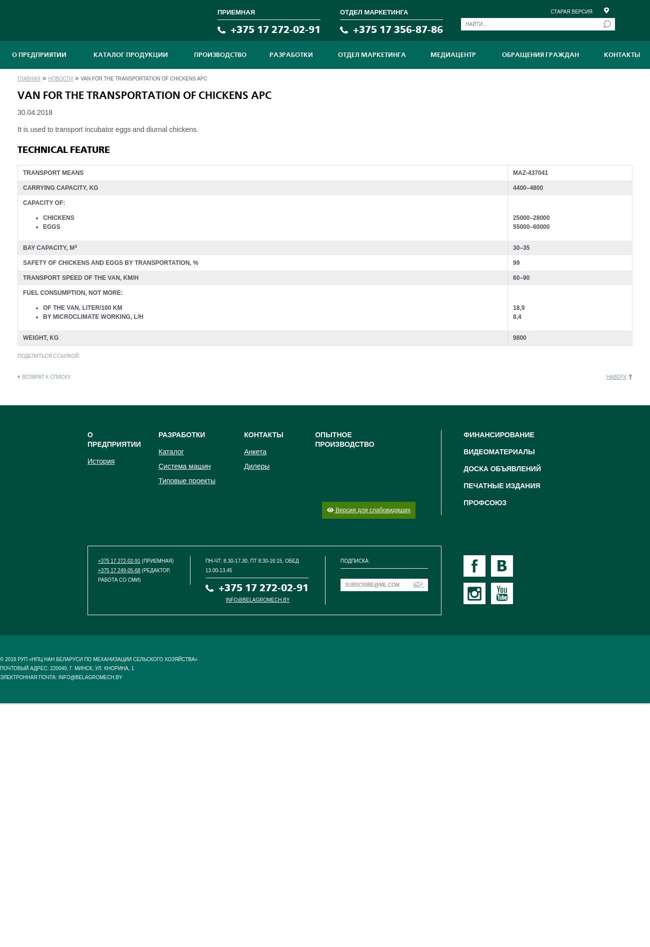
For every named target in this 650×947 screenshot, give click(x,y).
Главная (29, 78)
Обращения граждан (540, 55)
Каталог (171, 452)
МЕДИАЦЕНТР (453, 55)
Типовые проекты (187, 481)
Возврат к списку (46, 377)
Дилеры (257, 466)
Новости (60, 78)
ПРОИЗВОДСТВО (220, 55)
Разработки (291, 55)
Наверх (616, 377)
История (101, 461)
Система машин (184, 466)
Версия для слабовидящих (368, 510)
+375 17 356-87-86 (398, 29)
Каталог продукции (131, 55)
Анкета (255, 452)
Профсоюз (485, 503)
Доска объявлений (502, 469)
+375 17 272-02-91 (275, 29)
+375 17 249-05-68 (119, 570)
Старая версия (571, 11)
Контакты (622, 55)
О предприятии (39, 55)
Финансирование (499, 435)
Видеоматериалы (499, 452)
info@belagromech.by (258, 600)
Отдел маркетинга (372, 55)
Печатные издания (502, 486)
